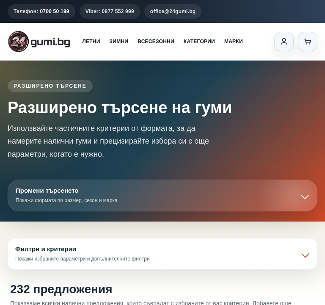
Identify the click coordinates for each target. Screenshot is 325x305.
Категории (199, 41)
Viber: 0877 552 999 (109, 11)
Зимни (119, 41)
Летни (91, 41)
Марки (233, 41)
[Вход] (284, 41)
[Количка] (307, 41)
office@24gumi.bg (173, 11)
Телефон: (41, 11)
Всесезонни (156, 41)
